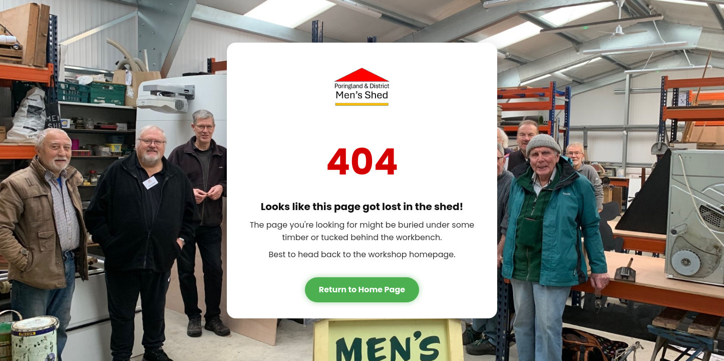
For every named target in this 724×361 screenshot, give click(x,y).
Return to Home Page (362, 289)
